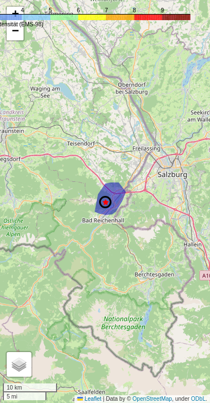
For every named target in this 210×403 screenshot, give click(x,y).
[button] (105, 202)
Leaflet (89, 399)
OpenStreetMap (152, 399)
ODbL (198, 399)
